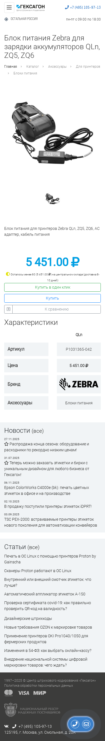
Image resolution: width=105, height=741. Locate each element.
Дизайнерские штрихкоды (28, 618)
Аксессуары (57, 67)
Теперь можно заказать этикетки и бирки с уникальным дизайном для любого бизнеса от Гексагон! (46, 469)
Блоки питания (25, 73)
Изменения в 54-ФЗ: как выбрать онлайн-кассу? (47, 650)
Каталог (32, 67)
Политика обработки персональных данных (38, 686)
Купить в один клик (52, 287)
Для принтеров (88, 67)
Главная (10, 67)
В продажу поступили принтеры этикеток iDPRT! (48, 506)
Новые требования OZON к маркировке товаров (48, 627)
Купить (52, 298)
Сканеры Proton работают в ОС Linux (37, 570)
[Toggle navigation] (9, 7)
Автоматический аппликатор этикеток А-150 (44, 594)
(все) (38, 431)
